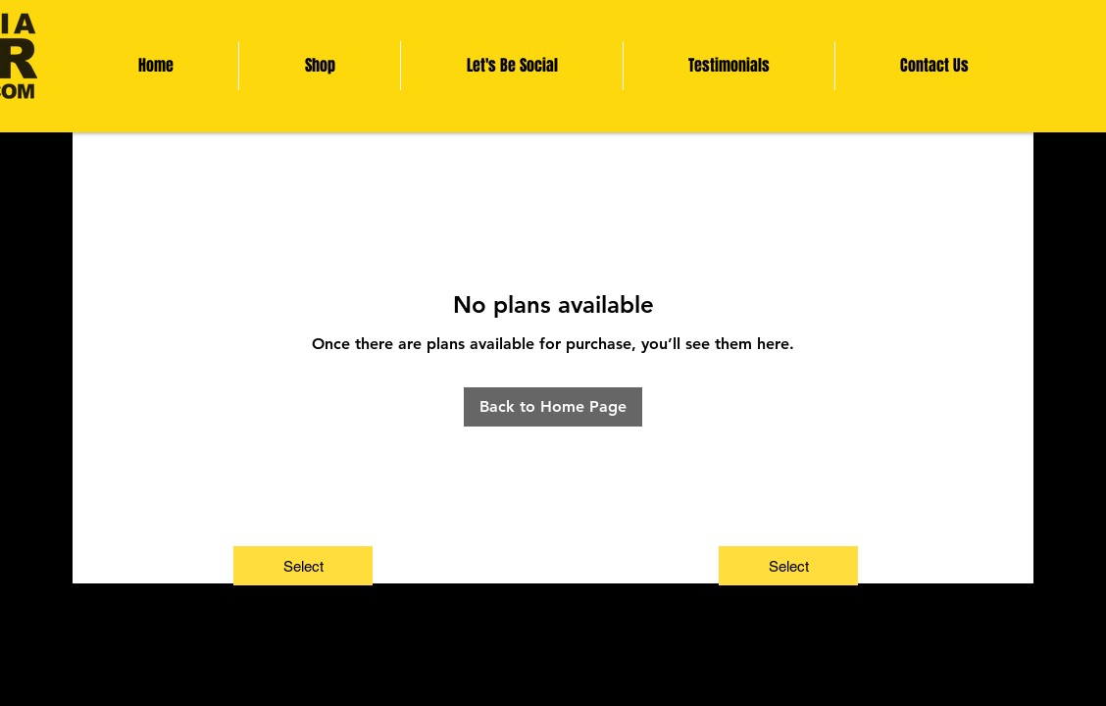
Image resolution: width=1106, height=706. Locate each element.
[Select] (303, 565)
